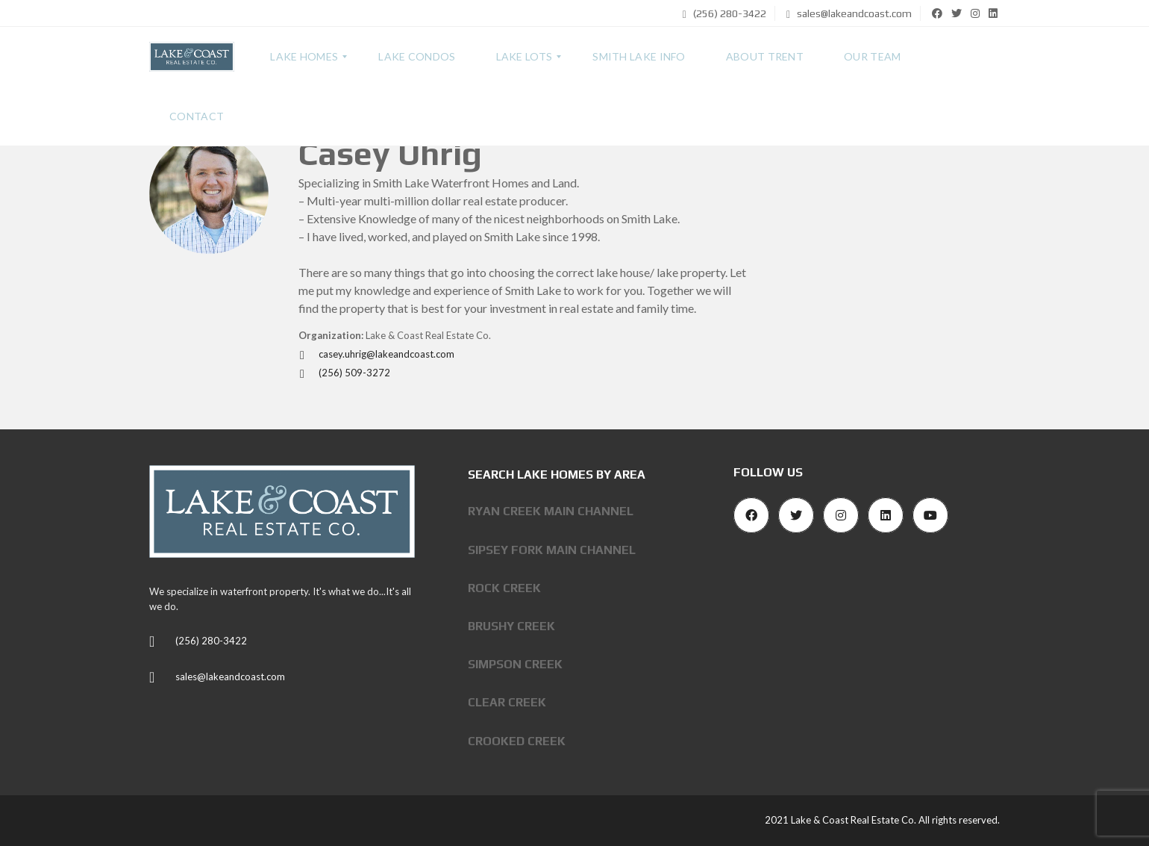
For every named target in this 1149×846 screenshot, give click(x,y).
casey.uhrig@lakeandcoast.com (376, 354)
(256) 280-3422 (724, 13)
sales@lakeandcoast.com (849, 13)
